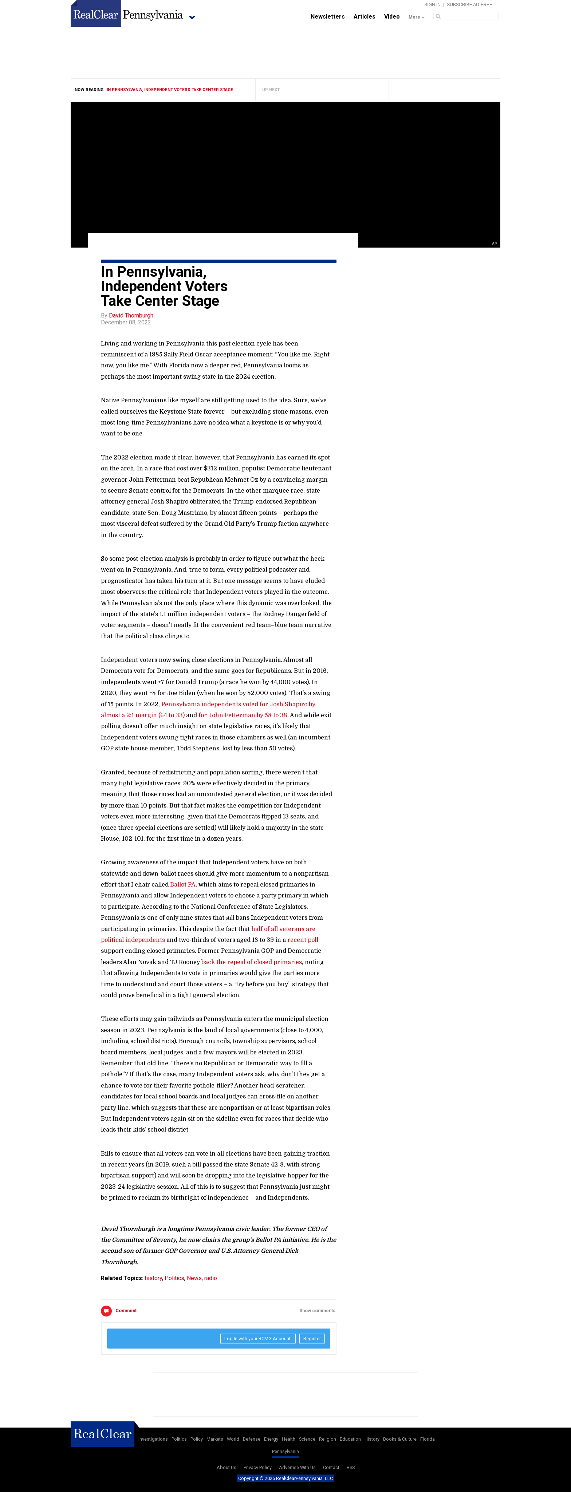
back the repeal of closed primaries (251, 962)
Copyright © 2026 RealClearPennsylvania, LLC (285, 1478)
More (414, 17)
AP (494, 244)
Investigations (153, 1439)
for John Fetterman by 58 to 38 (242, 715)
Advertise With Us (297, 1467)
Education (350, 1439)
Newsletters (328, 16)
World (233, 1439)
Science (307, 1439)
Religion (327, 1439)
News (194, 1278)
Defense (251, 1439)
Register (312, 1338)
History (372, 1439)
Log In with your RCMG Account (258, 1338)
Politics (174, 1278)
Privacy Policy (258, 1467)
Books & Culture (400, 1439)
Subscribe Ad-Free (469, 4)
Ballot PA (183, 884)
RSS (351, 1467)
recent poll (302, 940)
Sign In (432, 4)
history (153, 1278)
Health (288, 1439)
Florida (427, 1439)
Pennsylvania (285, 1451)
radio (210, 1278)
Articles (364, 16)
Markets (214, 1439)
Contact (331, 1467)
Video (392, 16)
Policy (196, 1439)
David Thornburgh (131, 315)
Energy (271, 1439)
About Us (226, 1467)
